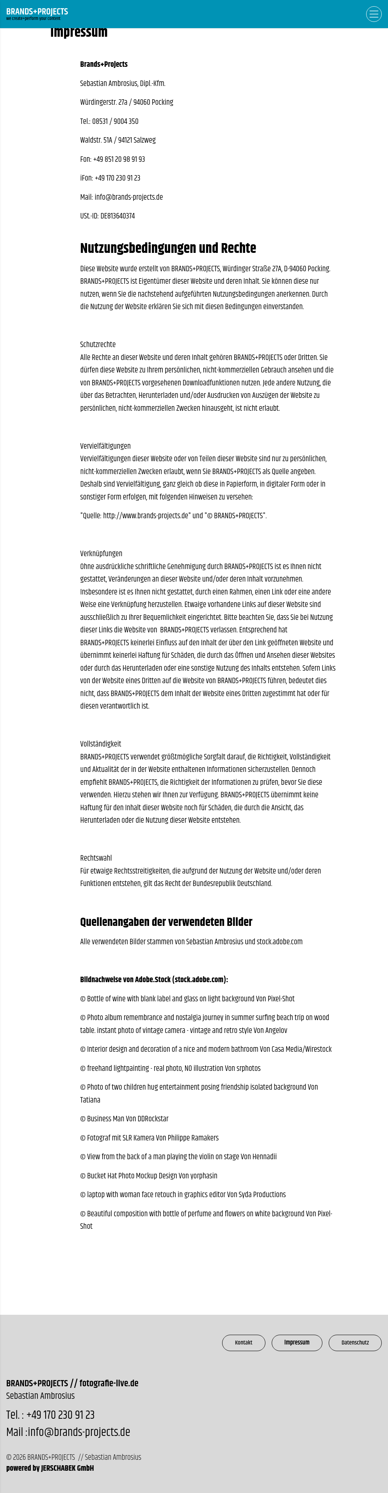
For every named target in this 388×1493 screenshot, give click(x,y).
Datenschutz (355, 1343)
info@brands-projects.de (129, 198)
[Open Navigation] (374, 14)
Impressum (297, 1343)
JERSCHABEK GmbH (67, 1469)
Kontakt (244, 1343)
